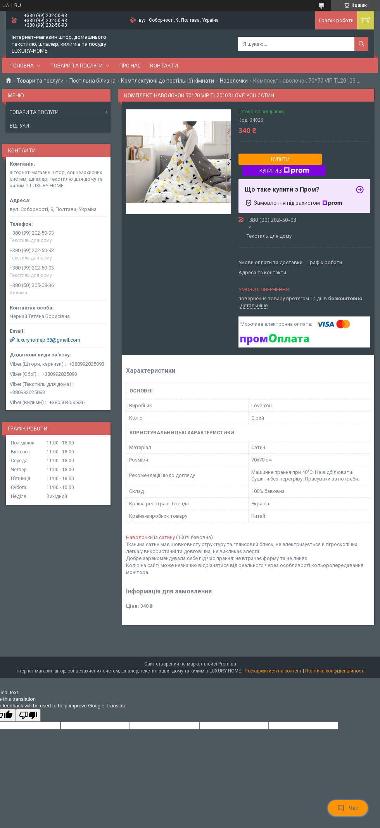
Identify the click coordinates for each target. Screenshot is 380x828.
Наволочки (234, 81)
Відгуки (19, 126)
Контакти (164, 65)
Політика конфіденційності (334, 671)
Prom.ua (227, 664)
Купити (280, 159)
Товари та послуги (76, 65)
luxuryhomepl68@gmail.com (48, 340)
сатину (167, 537)
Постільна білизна (92, 81)
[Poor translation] (28, 715)
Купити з (284, 170)
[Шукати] (361, 44)
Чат (347, 807)
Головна (22, 65)
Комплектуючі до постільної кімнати (167, 81)
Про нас (130, 65)
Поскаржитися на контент (273, 671)
